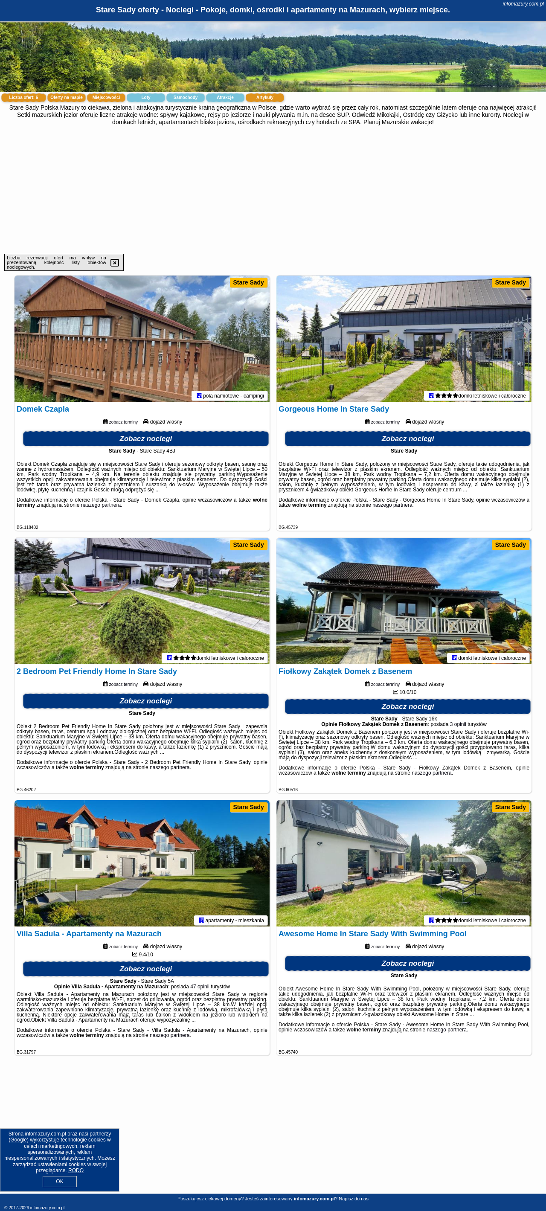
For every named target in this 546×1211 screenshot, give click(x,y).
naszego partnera (101, 506)
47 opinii (199, 988)
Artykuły (264, 97)
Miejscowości (106, 97)
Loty (145, 97)
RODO (76, 1170)
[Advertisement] (273, 190)
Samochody (186, 97)
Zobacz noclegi (146, 440)
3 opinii (458, 726)
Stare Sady (248, 282)
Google (18, 1140)
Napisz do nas (354, 1198)
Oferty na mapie (66, 97)
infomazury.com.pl (523, 4)
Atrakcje (225, 97)
